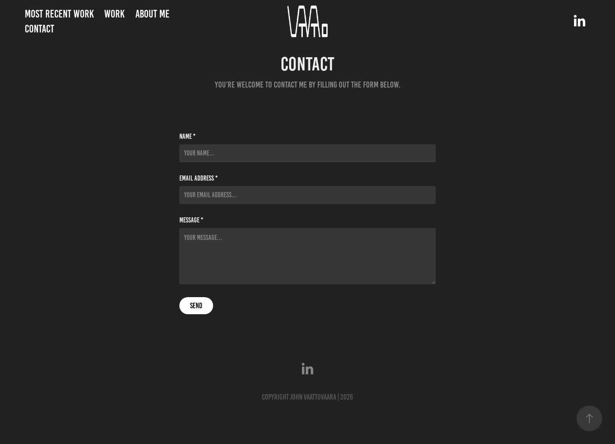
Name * (187, 136)
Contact (39, 29)
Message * (191, 220)
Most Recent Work (59, 14)
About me (152, 14)
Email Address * (198, 178)
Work (114, 14)
